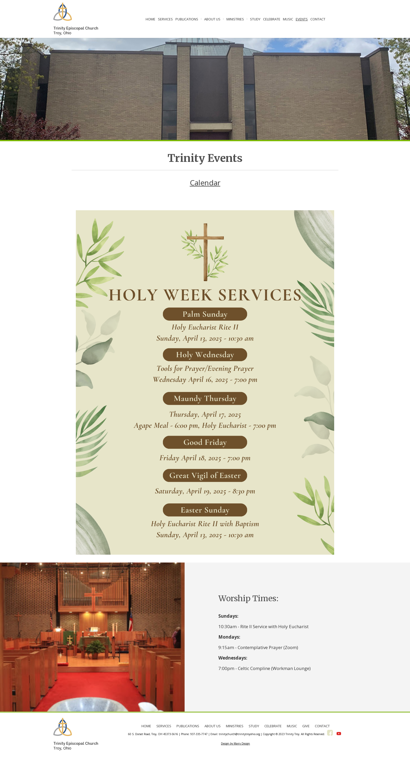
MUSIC (288, 19)
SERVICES (165, 19)
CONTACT (317, 19)
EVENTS (302, 19)
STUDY (255, 19)
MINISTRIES (235, 19)
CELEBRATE (271, 19)
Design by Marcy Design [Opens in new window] (235, 743)
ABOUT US (212, 19)
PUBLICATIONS (186, 19)
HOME (150, 19)
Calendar (205, 183)
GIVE (306, 726)
